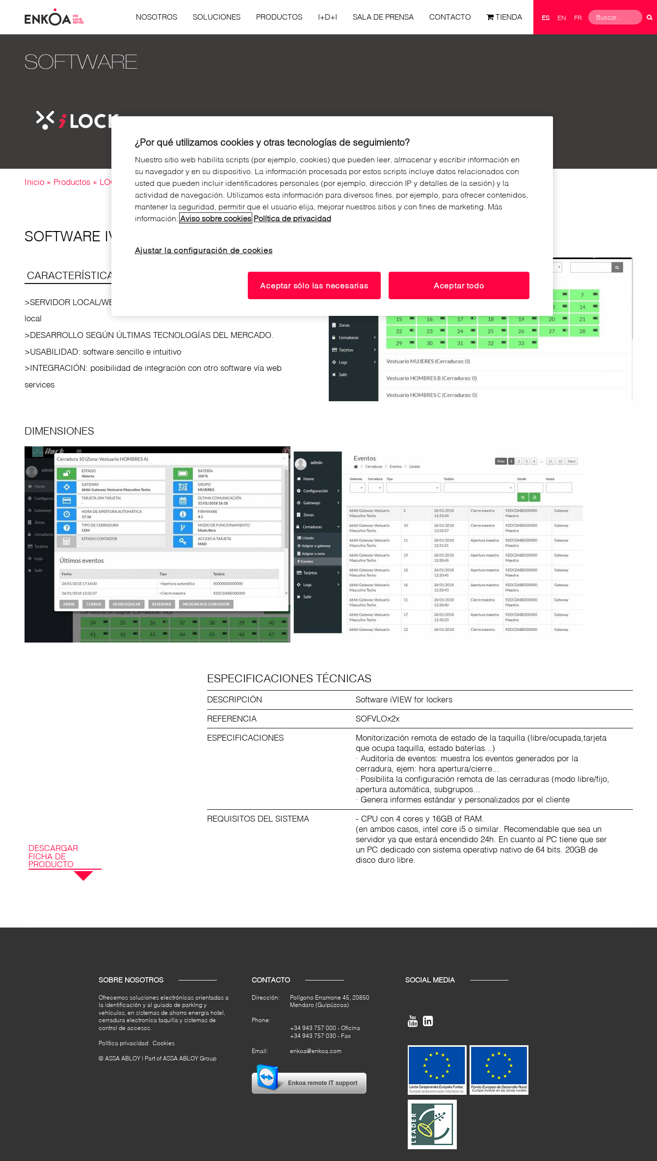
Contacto (450, 16)
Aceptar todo (459, 285)
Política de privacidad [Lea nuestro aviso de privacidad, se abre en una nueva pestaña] (292, 218)
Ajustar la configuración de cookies (204, 250)
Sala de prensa (383, 16)
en (561, 18)
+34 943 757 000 (313, 1028)
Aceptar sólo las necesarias (314, 285)
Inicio (34, 182)
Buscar (649, 17)
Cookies (164, 1043)
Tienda (509, 16)
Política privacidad (123, 1043)
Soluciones (216, 16)
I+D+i (327, 16)
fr (578, 18)
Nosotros (156, 16)
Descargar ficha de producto (53, 856)
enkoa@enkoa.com (316, 1051)
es (546, 18)
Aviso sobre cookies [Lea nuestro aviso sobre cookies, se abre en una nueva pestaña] (215, 218)
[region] (332, 216)
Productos (279, 16)
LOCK (111, 182)
